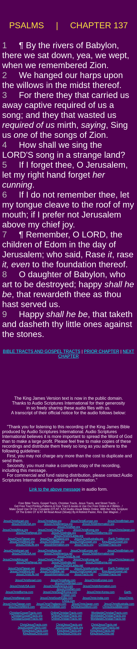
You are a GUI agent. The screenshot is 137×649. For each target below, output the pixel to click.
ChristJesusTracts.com (33, 624)
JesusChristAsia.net (49, 550)
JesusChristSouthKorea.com (60, 592)
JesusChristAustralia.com (119, 603)
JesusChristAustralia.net (88, 568)
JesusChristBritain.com (68, 583)
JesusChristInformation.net (98, 553)
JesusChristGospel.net (83, 571)
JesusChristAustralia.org (88, 538)
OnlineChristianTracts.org (66, 615)
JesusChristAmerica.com (58, 586)
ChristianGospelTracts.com (25, 612)
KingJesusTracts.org (69, 630)
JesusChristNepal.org (29, 532)
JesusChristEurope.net (84, 550)
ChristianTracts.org (110, 544)
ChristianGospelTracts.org (26, 615)
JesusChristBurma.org (98, 532)
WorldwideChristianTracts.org (108, 615)
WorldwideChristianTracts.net (108, 618)
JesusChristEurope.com (98, 580)
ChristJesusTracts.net (104, 624)
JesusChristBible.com (53, 606)
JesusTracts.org (83, 544)
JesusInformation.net (56, 574)
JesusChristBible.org (52, 541)
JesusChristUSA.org (24, 523)
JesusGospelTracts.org (69, 627)
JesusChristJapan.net (121, 559)
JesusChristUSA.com (22, 586)
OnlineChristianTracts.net (66, 618)
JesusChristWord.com (22, 606)
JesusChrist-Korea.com (101, 592)
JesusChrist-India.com (95, 598)
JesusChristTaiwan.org (21, 538)
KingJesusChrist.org (69, 633)
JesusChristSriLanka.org (68, 535)
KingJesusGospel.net (114, 571)
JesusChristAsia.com (63, 580)
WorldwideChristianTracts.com (109, 612)
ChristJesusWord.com (84, 606)
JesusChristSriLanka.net (68, 565)
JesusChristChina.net (50, 559)
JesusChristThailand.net (54, 568)
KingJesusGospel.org (115, 541)
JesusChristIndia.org (63, 532)
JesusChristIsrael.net (15, 550)
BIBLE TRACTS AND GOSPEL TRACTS (41, 351)
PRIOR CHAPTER (101, 351)
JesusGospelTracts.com (32, 627)
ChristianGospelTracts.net (27, 618)
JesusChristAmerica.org (58, 523)
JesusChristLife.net (68, 556)
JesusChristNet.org (68, 526)
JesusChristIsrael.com (28, 580)
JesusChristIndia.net (63, 562)
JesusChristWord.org (21, 541)
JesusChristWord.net (22, 571)
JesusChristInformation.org (98, 523)
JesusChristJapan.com (85, 603)
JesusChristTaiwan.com (17, 603)
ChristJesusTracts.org (69, 624)
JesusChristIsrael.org (15, 521)
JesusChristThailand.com (51, 603)
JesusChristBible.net (52, 571)
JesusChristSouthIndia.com (56, 598)
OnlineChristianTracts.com (66, 612)
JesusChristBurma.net (98, 562)
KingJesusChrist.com (35, 633)
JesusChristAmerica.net (58, 553)
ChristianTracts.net (109, 574)
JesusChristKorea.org (86, 529)
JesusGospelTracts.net (105, 627)
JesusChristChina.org (50, 529)
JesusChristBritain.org (120, 521)
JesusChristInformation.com (99, 586)
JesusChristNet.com (68, 589)
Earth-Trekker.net (118, 568)
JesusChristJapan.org (122, 529)
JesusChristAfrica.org (15, 529)
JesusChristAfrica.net (15, 559)
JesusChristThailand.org (54, 538)
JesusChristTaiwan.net (21, 568)
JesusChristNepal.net (29, 562)
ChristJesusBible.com (115, 606)
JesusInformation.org (56, 544)
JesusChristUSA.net (24, 553)
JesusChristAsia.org (50, 521)
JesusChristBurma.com (19, 592)
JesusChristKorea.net (86, 559)
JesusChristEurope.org (84, 521)
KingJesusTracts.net (102, 630)
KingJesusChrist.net (102, 633)
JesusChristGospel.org (83, 541)
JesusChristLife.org (27, 544)
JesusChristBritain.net (120, 550)
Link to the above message (55, 489)
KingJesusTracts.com (35, 630)
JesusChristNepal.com (16, 598)
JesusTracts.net (83, 574)
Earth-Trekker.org (119, 538)
